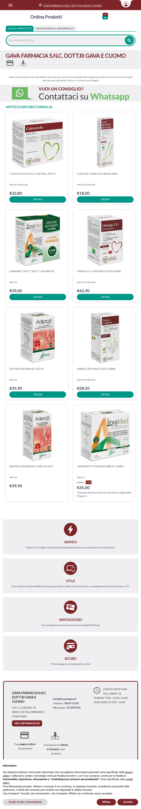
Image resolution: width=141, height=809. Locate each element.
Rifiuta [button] (106, 802)
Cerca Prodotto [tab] (20, 28)
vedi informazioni (27, 723)
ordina (37, 199)
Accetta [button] (127, 802)
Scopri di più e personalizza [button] (25, 802)
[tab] (55, 28)
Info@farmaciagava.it (64, 698)
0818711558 (71, 703)
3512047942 (73, 707)
